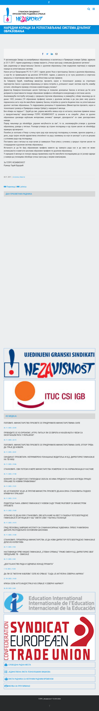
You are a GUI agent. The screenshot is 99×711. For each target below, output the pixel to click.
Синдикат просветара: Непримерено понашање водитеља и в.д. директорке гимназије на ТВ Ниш (49, 458)
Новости (22, 177)
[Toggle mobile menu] (94, 9)
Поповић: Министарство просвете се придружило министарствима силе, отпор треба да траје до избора (48, 446)
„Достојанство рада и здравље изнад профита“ (28, 564)
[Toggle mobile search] (88, 9)
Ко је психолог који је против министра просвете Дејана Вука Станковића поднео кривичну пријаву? (47, 492)
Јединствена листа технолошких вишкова (27, 672)
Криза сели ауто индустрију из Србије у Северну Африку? (33, 583)
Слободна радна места (18, 664)
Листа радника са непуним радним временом (29, 679)
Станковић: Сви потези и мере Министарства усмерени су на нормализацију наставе (49, 469)
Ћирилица (9, 187)
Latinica (21, 187)
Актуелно (16, 177)
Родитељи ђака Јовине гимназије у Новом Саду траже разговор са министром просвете (45, 504)
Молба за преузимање (17, 686)
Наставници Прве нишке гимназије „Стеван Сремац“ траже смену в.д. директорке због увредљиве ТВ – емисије (49, 553)
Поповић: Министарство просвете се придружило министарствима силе (42, 423)
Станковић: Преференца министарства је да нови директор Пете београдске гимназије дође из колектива (49, 541)
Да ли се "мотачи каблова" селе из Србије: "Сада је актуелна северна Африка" (44, 574)
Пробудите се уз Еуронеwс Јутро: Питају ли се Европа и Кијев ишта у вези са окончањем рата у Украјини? (43, 433)
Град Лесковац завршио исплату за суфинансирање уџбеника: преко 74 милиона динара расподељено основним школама (46, 528)
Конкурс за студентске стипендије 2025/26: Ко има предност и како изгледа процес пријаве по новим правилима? (47, 480)
